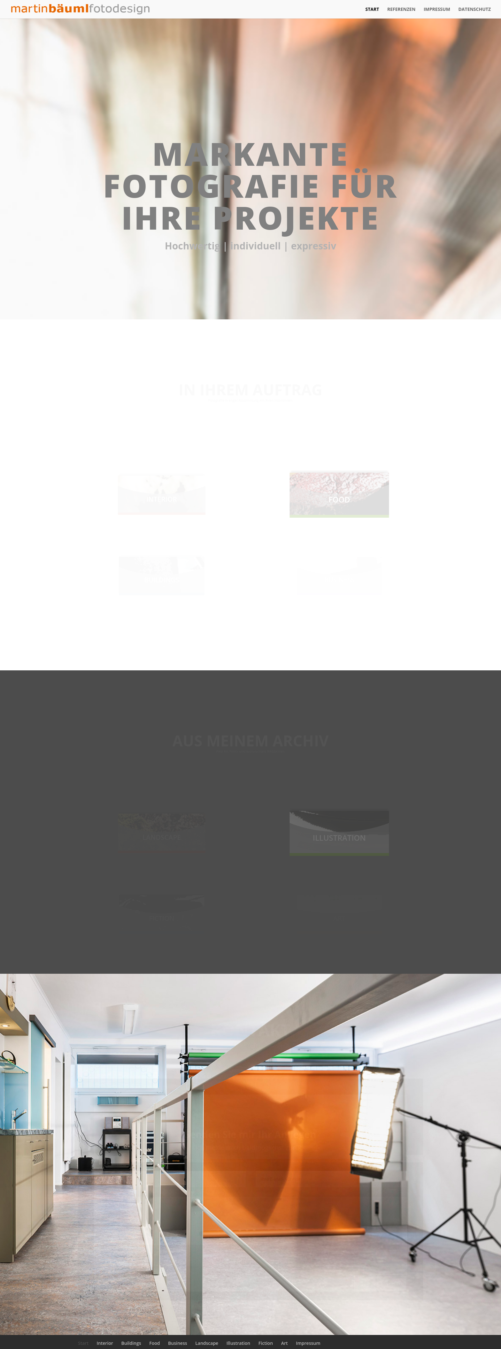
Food (154, 1343)
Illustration (238, 1343)
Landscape (206, 1343)
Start (372, 9)
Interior (105, 1343)
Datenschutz (475, 9)
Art (284, 1343)
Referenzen (401, 9)
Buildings (131, 1343)
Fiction (265, 1343)
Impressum (437, 9)
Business (177, 1343)
